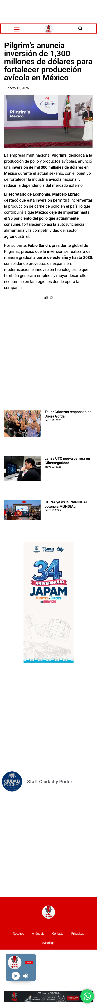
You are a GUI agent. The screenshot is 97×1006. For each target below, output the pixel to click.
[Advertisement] (48, 11)
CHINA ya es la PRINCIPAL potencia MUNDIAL (66, 504)
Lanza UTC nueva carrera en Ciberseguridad (67, 460)
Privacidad (77, 934)
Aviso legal (48, 943)
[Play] (15, 976)
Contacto (57, 934)
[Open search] (80, 28)
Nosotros (18, 934)
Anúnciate (38, 934)
